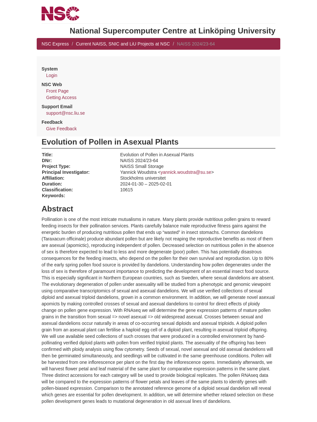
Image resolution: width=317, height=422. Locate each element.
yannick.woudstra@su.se (185, 172)
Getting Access (61, 97)
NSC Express (55, 43)
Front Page (57, 91)
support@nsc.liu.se (65, 113)
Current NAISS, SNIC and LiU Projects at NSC (123, 43)
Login (51, 75)
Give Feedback (61, 128)
